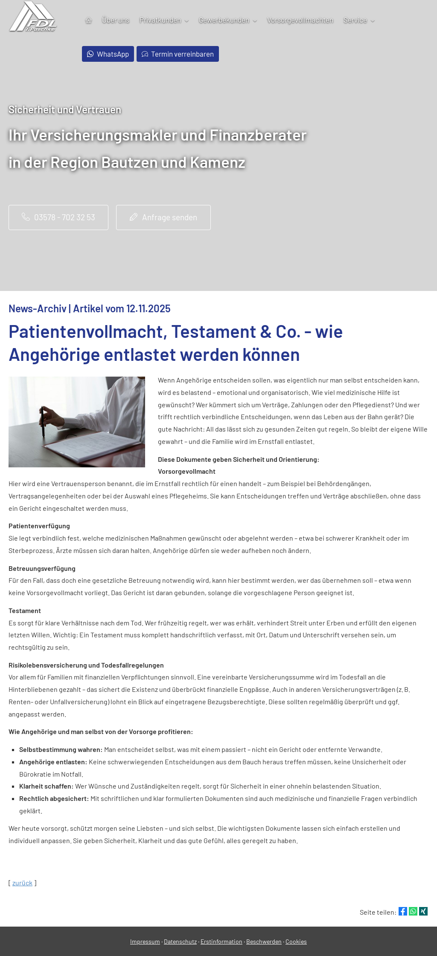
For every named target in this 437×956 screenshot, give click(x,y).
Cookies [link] (296, 941)
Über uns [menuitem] (115, 19)
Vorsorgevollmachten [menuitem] (300, 19)
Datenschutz (180, 941)
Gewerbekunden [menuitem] (224, 19)
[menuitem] (88, 20)
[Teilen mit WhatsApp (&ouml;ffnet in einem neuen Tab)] (413, 911)
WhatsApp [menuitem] (108, 53)
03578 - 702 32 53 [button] (58, 217)
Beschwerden (264, 941)
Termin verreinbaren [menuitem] (178, 53)
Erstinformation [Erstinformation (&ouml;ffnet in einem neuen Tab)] (221, 941)
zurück (22, 882)
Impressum (145, 941)
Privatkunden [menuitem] (160, 19)
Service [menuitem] (355, 19)
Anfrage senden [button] (163, 217)
